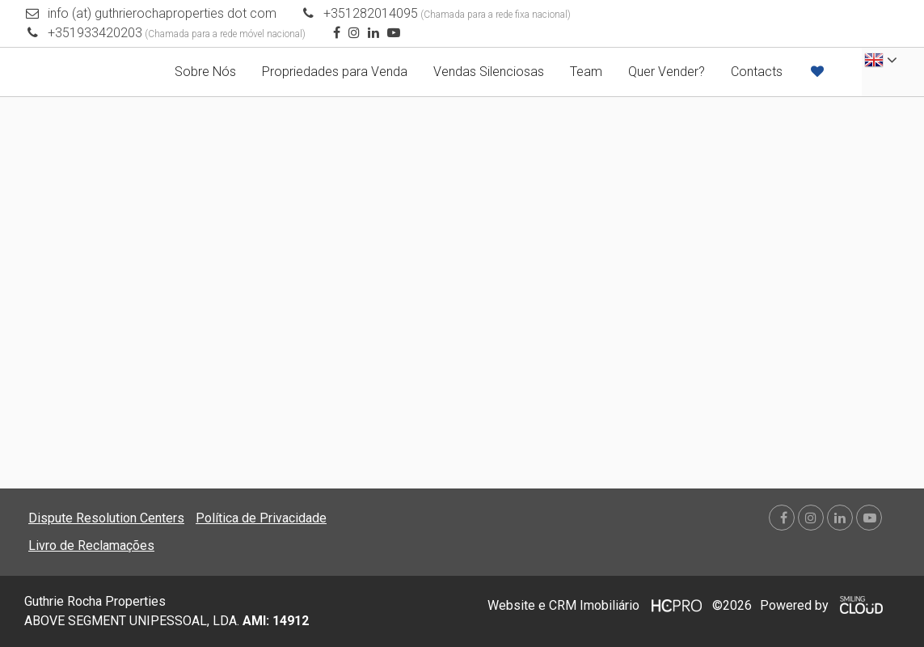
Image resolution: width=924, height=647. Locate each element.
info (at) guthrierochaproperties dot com (162, 13)
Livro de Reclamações (91, 545)
